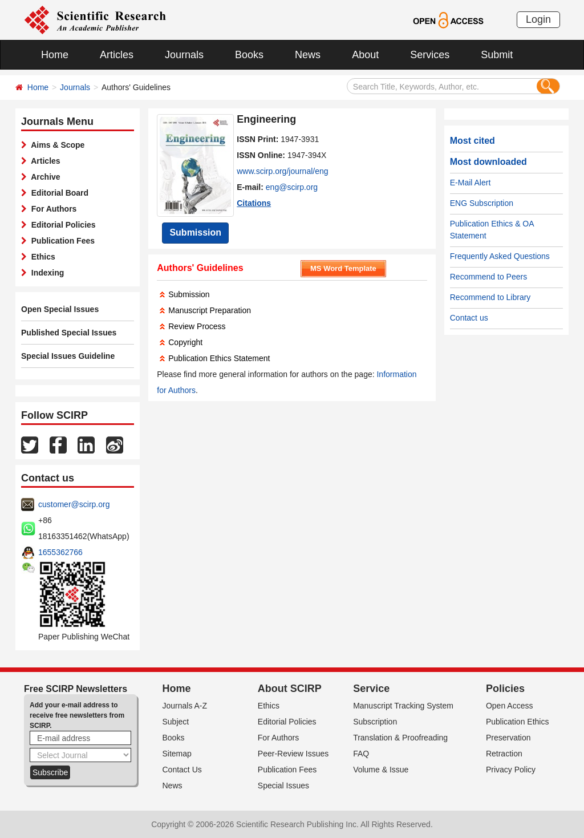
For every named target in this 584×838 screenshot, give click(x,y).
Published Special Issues (68, 332)
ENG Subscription (481, 203)
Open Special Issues (60, 309)
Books (249, 54)
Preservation (508, 737)
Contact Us (182, 769)
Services (429, 54)
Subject (176, 721)
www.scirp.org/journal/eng (282, 171)
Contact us (469, 317)
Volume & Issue (380, 769)
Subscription (375, 721)
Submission (195, 232)
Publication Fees (61, 240)
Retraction (504, 753)
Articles (116, 54)
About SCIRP (290, 688)
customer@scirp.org (74, 504)
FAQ (361, 753)
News (308, 54)
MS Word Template (343, 268)
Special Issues (283, 785)
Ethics (41, 256)
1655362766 (60, 552)
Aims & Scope (55, 144)
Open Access (509, 705)
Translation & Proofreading (400, 737)
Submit (497, 54)
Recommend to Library (490, 297)
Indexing (45, 272)
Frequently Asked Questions (500, 256)
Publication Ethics (517, 721)
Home (54, 54)
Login (538, 19)
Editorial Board (57, 192)
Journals (184, 54)
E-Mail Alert (470, 182)
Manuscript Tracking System (403, 705)
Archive (43, 176)
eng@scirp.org (292, 187)
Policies (505, 688)
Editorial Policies (61, 224)
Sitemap (177, 753)
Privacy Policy (511, 769)
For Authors (51, 208)
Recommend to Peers (488, 276)
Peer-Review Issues (293, 753)
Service (371, 688)
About (365, 54)
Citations (254, 203)
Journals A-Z (185, 705)
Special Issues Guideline (68, 356)
